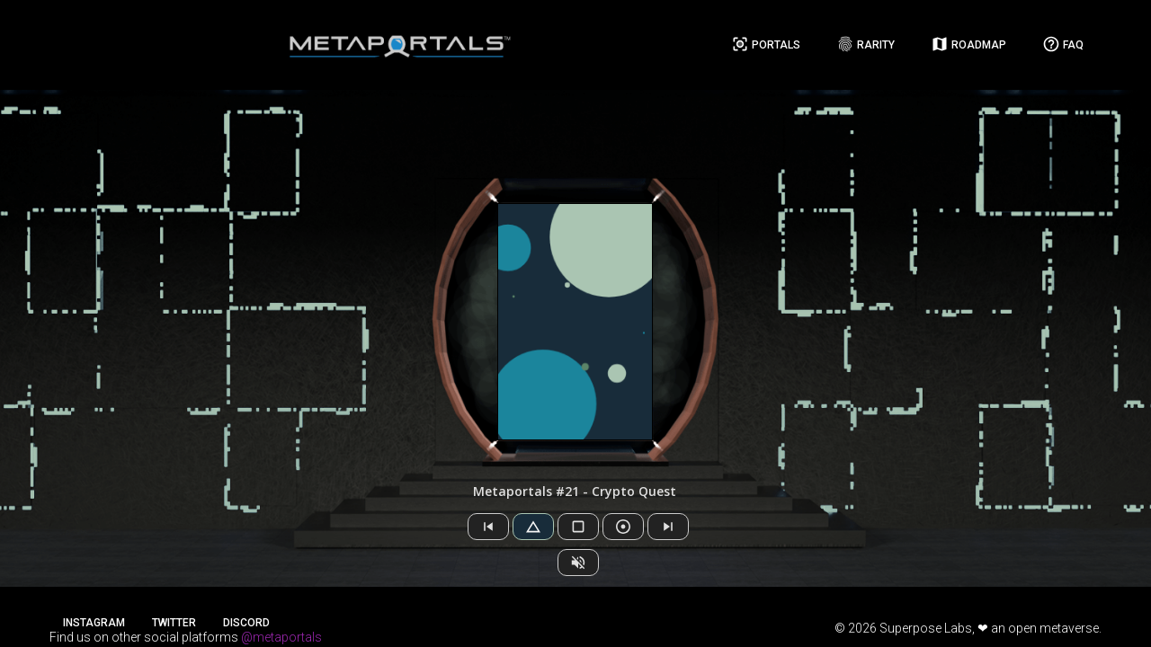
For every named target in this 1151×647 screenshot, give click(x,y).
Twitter (174, 622)
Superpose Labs (925, 628)
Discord (246, 622)
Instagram (94, 622)
